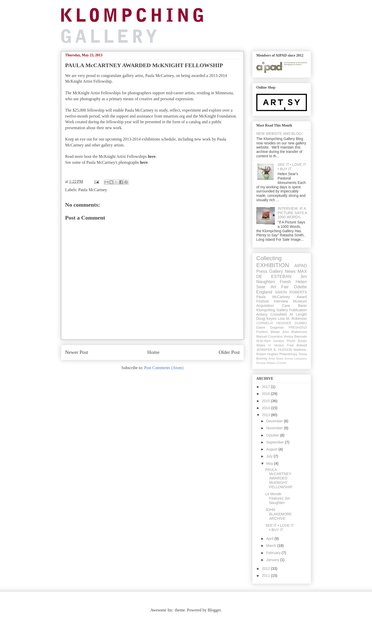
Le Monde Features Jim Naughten (277, 498)
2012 (266, 568)
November (275, 428)
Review (261, 362)
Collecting (269, 258)
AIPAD (300, 265)
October (273, 435)
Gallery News (282, 271)
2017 (266, 387)
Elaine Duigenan (270, 327)
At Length (298, 314)
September (275, 442)
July (270, 456)
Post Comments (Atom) (163, 368)
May (270, 463)
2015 (266, 401)
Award (302, 297)
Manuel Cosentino (269, 336)
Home (153, 352)
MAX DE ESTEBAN (281, 274)
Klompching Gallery (272, 310)
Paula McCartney (92, 190)
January (273, 560)
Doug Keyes (266, 318)
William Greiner (276, 362)
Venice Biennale (295, 336)
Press (261, 271)
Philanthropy (288, 354)
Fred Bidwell (297, 345)
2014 (266, 408)
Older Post (229, 352)
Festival (262, 301)
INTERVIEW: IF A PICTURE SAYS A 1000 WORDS (292, 212)
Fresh (285, 281)
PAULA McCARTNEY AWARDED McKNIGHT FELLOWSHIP (278, 478)
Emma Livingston (295, 358)
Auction (278, 341)
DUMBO (301, 323)
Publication (298, 310)
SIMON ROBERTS (291, 292)
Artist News (275, 358)
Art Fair (279, 286)
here (152, 156)
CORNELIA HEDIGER (273, 323)
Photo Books (297, 341)
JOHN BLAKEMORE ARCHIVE (278, 514)
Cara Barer (294, 306)
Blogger (214, 610)
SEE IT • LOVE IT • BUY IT (279, 527)
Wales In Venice (270, 345)
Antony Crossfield (271, 314)
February (274, 553)
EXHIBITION (272, 265)
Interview (281, 301)
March (271, 546)
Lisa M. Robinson (292, 318)
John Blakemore (294, 332)
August (272, 449)
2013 (266, 415)
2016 (266, 394)
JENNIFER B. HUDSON (274, 350)
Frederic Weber (268, 332)
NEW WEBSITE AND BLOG (278, 133)
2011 (266, 575)
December (275, 421)
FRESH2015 (298, 327)
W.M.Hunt (263, 341)
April (270, 539)
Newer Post (76, 352)
